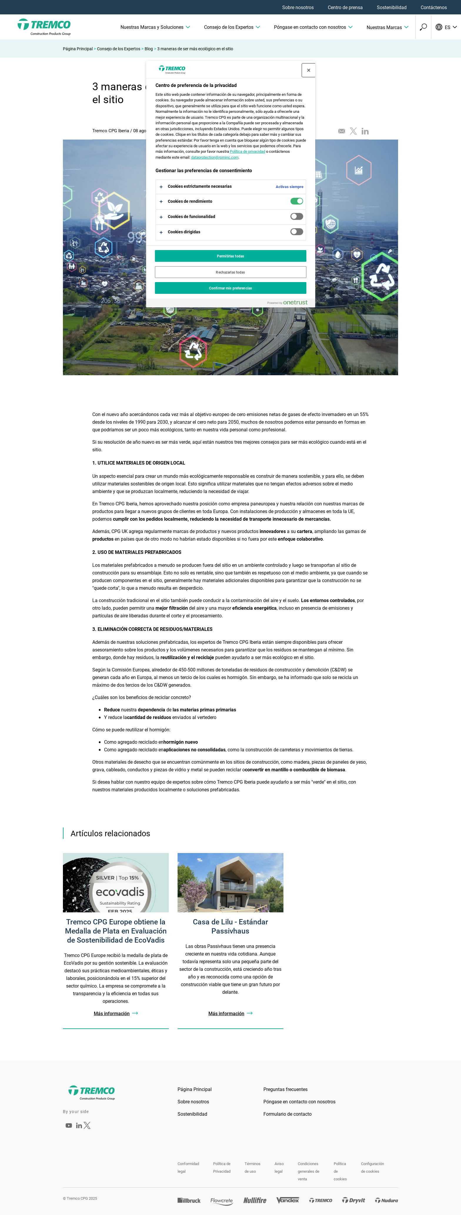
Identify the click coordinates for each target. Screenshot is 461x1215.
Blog (149, 48)
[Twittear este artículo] (353, 131)
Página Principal (78, 48)
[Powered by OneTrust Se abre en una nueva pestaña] (290, 303)
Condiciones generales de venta (308, 1171)
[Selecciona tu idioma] (446, 27)
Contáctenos (434, 7)
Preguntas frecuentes (285, 1089)
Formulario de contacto (287, 1114)
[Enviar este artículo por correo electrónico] (341, 131)
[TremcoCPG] (35, 27)
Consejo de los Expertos (118, 48)
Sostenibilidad (392, 7)
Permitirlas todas (230, 256)
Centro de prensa (345, 7)
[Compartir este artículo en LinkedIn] (365, 131)
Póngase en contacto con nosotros (299, 1101)
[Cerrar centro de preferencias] (308, 70)
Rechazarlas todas (230, 272)
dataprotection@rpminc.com (214, 157)
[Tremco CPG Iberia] (69, 1129)
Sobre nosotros (298, 7)
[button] (155, 27)
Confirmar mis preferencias (230, 288)
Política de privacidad (247, 151)
